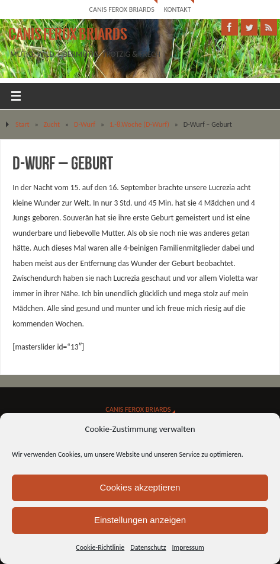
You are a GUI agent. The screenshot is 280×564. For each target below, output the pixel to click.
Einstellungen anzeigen (140, 520)
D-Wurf (84, 124)
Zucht (52, 124)
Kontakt (177, 9)
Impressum (188, 547)
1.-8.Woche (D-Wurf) (139, 124)
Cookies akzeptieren (140, 487)
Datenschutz (148, 547)
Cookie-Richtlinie (100, 547)
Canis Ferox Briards (121, 9)
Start (22, 124)
